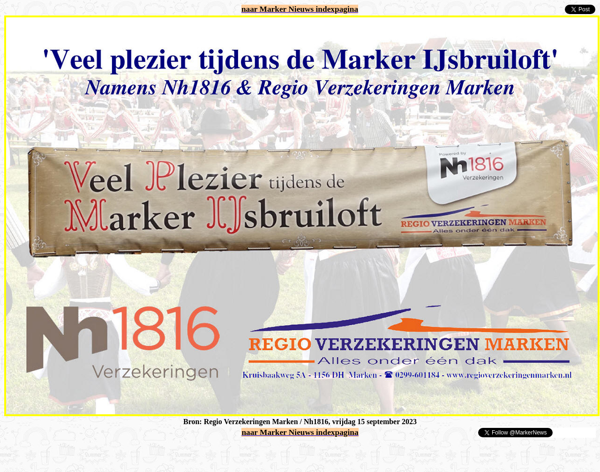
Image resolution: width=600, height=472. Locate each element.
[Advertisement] (113, 452)
